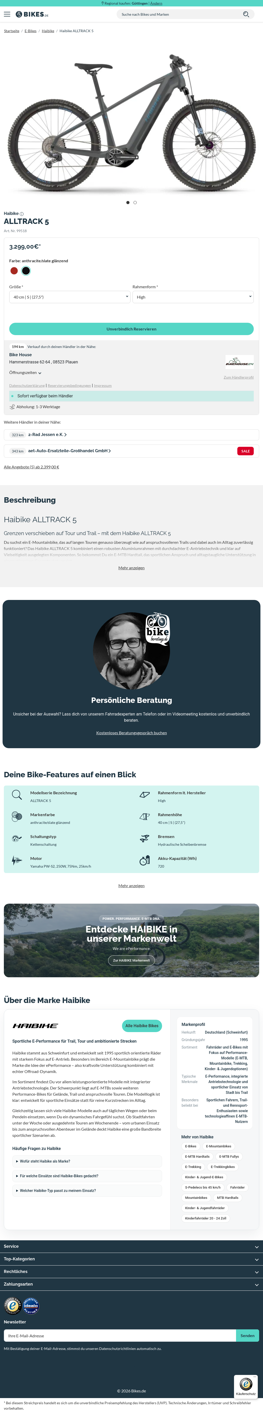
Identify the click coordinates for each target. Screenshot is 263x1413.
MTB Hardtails (227, 1198)
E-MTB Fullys (229, 1156)
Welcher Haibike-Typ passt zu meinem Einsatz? (58, 1191)
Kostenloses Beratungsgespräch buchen (131, 732)
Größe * (16, 286)
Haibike (48, 31)
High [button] (141, 296)
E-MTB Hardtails (197, 1156)
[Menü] (255, 1378)
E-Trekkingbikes (223, 1167)
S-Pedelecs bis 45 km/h (203, 1187)
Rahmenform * (145, 286)
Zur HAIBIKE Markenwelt (131, 960)
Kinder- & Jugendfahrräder (205, 1208)
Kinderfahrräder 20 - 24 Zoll (205, 1218)
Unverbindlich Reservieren (131, 328)
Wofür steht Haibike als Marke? (45, 1161)
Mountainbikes (196, 1198)
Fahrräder (237, 1187)
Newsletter (15, 1322)
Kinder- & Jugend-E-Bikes (204, 1177)
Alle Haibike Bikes (142, 1025)
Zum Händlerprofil (239, 377)
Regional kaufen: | (133, 3)
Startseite (11, 31)
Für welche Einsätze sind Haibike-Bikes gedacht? (59, 1176)
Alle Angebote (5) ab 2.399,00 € (31, 466)
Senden (248, 1335)
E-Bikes (30, 31)
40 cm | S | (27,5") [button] (29, 296)
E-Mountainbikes (218, 1146)
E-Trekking (193, 1167)
